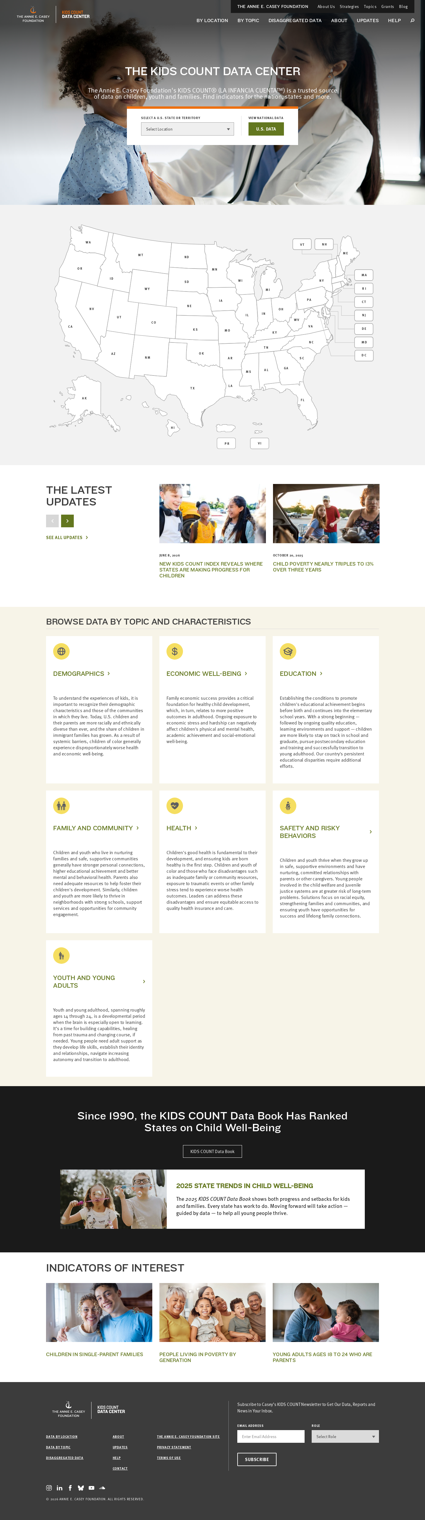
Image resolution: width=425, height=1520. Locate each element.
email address (250, 1425)
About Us (326, 6)
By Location (212, 20)
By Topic (248, 20)
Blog (403, 6)
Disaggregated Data (295, 20)
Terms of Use (169, 1457)
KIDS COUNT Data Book (212, 1151)
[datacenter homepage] (76, 14)
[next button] (67, 521)
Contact (120, 1468)
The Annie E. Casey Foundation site (188, 1436)
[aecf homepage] (33, 14)
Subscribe (257, 1459)
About (339, 20)
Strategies (349, 6)
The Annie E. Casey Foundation (272, 6)
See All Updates (64, 537)
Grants (387, 6)
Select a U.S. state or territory (170, 118)
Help (394, 20)
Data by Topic (58, 1447)
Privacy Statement (174, 1447)
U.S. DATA (266, 129)
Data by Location (61, 1436)
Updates (368, 20)
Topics (370, 6)
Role (316, 1425)
